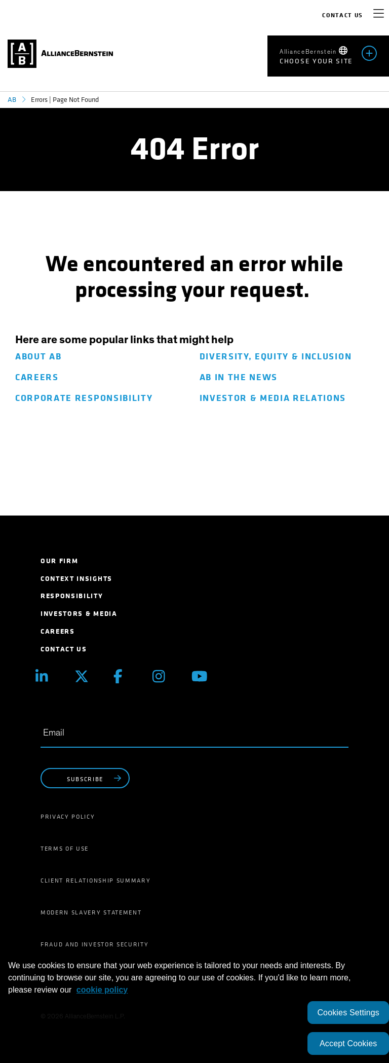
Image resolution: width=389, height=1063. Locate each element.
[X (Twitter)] (86, 676)
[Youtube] (203, 676)
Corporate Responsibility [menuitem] (83, 398)
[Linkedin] (47, 676)
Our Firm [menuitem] (59, 561)
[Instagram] (164, 676)
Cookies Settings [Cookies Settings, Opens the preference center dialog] (348, 1012)
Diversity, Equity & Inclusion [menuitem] (276, 356)
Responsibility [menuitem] (72, 596)
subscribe (95, 779)
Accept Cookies (348, 1043)
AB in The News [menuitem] (239, 377)
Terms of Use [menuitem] (65, 849)
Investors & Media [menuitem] (79, 613)
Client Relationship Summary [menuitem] (95, 880)
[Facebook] (125, 676)
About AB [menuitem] (38, 356)
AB (12, 99)
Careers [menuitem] (37, 377)
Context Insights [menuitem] (76, 578)
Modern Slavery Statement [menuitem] (91, 912)
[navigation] (378, 15)
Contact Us (342, 15)
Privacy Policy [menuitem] (68, 817)
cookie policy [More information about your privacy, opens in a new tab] (102, 989)
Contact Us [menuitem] (64, 649)
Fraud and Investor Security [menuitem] (94, 944)
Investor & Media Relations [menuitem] (273, 398)
